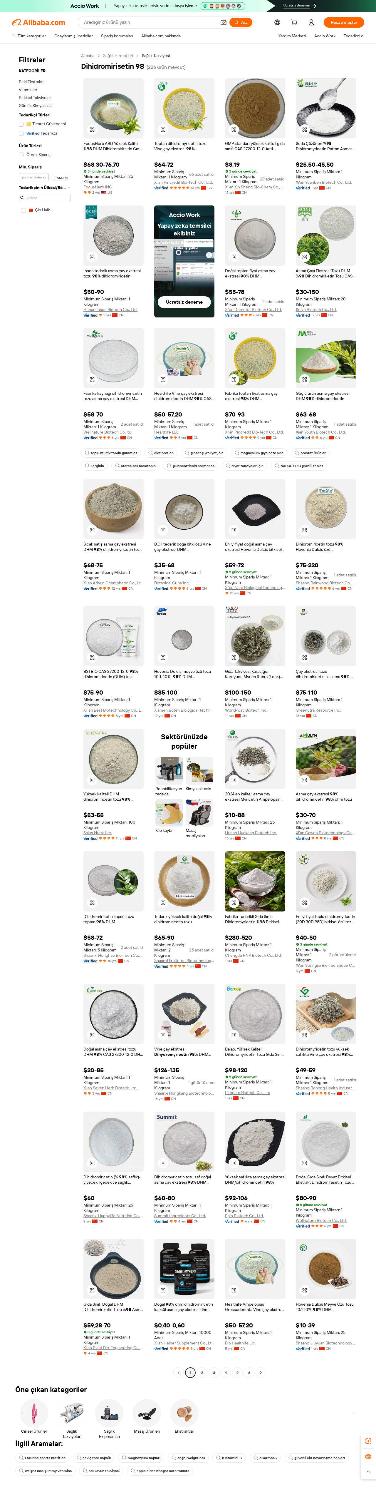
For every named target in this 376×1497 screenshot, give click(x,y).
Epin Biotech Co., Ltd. (244, 1215)
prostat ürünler (310, 453)
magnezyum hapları (141, 1458)
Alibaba (87, 55)
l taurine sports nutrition (42, 1458)
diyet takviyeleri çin (244, 466)
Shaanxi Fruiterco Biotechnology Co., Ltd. (184, 960)
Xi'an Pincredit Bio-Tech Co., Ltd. (183, 182)
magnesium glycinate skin (259, 453)
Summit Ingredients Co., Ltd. (180, 1215)
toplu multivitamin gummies (111, 453)
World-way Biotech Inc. (246, 710)
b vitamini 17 (229, 1458)
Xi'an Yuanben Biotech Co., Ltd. (324, 182)
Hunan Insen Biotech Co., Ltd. (110, 309)
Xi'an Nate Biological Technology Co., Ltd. (255, 587)
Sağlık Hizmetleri (118, 55)
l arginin (94, 466)
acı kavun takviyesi (101, 1470)
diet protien (161, 453)
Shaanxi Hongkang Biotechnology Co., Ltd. (184, 1093)
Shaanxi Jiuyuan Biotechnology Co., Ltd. (326, 1343)
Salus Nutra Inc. (97, 832)
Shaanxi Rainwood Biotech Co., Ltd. (326, 583)
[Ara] (240, 22)
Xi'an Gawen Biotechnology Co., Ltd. (326, 832)
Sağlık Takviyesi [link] (156, 55)
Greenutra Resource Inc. (318, 710)
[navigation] (44, 714)
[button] (223, 22)
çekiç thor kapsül (94, 1458)
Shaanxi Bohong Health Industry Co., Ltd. (326, 1087)
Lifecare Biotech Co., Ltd (247, 1092)
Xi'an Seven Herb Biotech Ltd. (110, 1087)
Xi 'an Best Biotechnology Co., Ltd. (113, 710)
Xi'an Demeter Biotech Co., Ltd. (253, 309)
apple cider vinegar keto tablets (160, 1470)
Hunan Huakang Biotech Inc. (251, 832)
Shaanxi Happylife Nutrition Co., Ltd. (113, 1215)
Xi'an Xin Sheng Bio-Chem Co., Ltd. (255, 187)
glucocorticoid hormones (190, 466)
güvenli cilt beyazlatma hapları (316, 1458)
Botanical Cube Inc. (172, 583)
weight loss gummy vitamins (45, 1470)
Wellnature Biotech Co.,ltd (107, 432)
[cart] (295, 23)
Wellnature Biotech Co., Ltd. (321, 1220)
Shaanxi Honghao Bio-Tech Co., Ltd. (113, 955)
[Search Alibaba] (149, 22)
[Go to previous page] (178, 1372)
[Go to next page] (261, 1372)
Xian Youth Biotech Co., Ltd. (321, 432)
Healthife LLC (166, 432)
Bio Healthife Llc (240, 1343)
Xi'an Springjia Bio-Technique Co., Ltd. (326, 965)
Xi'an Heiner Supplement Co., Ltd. (184, 1343)
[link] (368, 1441)
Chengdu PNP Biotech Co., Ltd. (253, 955)
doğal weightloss (188, 1458)
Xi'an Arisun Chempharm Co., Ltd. (113, 583)
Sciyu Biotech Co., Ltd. (316, 309)
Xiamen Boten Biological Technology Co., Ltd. (184, 710)
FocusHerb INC (97, 187)
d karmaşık (265, 1458)
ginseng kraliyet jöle (204, 453)
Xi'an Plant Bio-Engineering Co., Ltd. (113, 1347)
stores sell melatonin (135, 466)
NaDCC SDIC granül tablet (299, 466)
